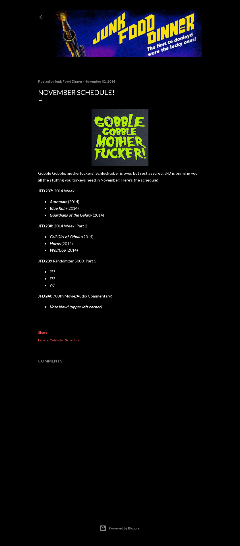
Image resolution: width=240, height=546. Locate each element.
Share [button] (42, 332)
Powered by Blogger (120, 528)
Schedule (72, 340)
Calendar (56, 340)
